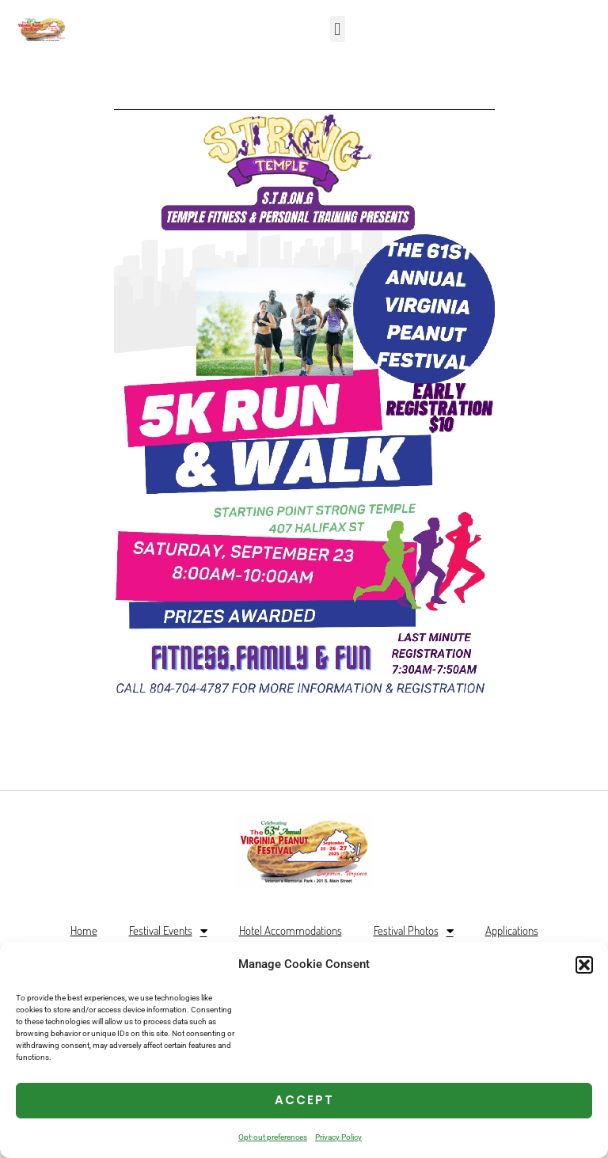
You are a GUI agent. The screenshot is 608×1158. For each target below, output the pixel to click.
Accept (304, 1100)
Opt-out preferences (272, 1137)
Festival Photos (414, 931)
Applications (511, 930)
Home (83, 930)
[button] (584, 965)
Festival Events (168, 931)
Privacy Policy (338, 1137)
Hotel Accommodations (290, 930)
